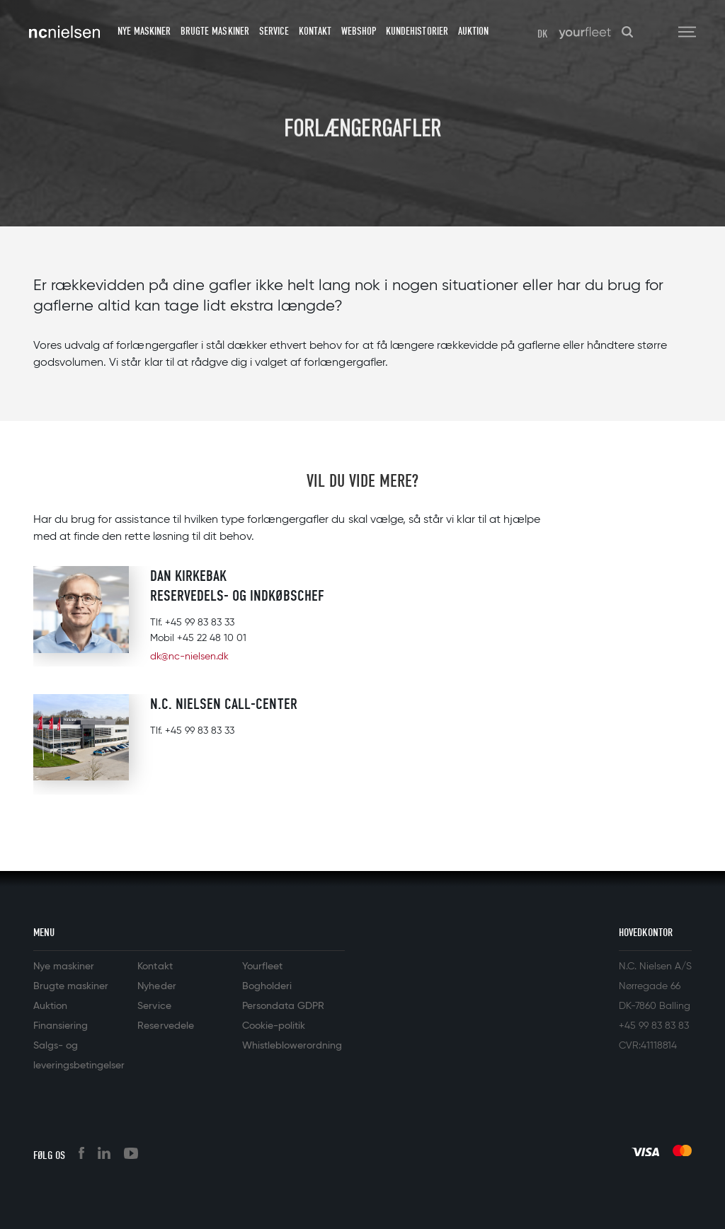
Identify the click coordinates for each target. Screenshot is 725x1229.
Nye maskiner (144, 31)
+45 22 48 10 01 (211, 638)
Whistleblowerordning (292, 1046)
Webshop (358, 31)
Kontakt (315, 31)
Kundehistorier (416, 31)
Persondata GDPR (283, 1006)
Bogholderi (267, 986)
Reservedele (165, 1026)
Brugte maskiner (215, 31)
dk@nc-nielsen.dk (189, 657)
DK (542, 34)
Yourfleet (262, 966)
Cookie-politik (273, 1026)
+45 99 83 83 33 (199, 623)
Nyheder (156, 986)
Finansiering (60, 1026)
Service (274, 31)
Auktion (473, 31)
